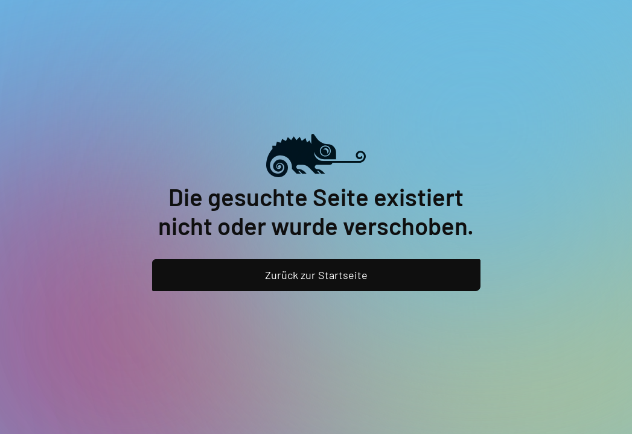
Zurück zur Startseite (316, 274)
